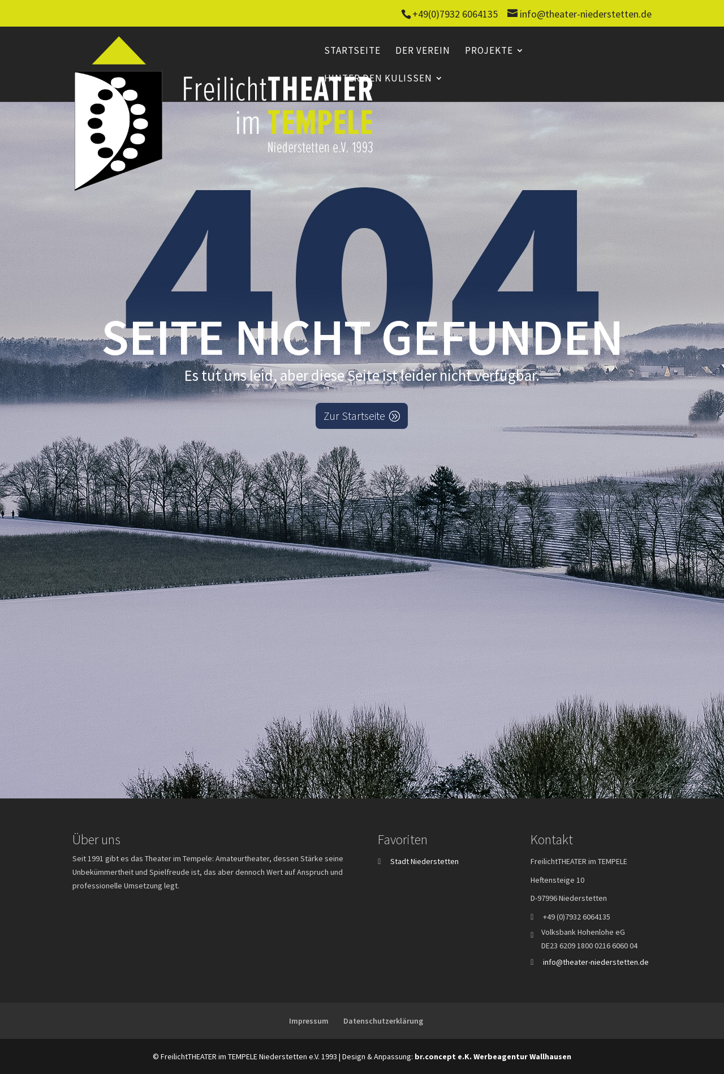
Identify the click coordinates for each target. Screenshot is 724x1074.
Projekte (489, 51)
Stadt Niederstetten (424, 861)
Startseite (352, 51)
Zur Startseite (354, 416)
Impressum (309, 1021)
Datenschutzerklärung (383, 1021)
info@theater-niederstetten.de (596, 962)
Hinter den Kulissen (378, 79)
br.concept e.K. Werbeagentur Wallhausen (493, 1056)
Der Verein (422, 51)
